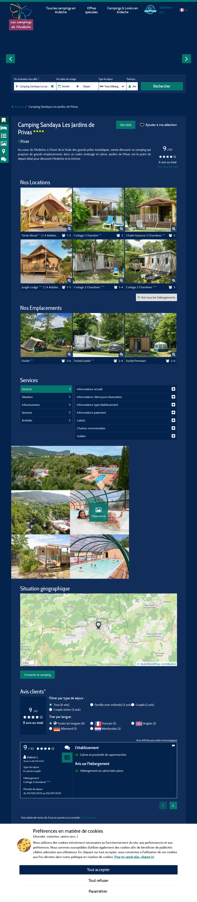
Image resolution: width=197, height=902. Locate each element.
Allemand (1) (69, 685)
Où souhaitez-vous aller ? (26, 79)
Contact (81, 819)
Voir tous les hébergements (156, 297)
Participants (132, 79)
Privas (23, 141)
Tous (61, 661)
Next (186, 58)
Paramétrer (98, 891)
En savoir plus (88, 774)
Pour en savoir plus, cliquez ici (134, 857)
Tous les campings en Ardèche (61, 10)
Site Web (125, 125)
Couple (145, 661)
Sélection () (166, 9)
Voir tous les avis (167, 166)
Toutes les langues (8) (71, 680)
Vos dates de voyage (66, 79)
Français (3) (109, 680)
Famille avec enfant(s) (113, 661)
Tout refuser (98, 880)
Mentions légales (86, 798)
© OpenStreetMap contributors (156, 621)
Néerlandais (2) (111, 685)
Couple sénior (67, 666)
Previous (10, 58)
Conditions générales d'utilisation (95, 808)
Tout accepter (98, 869)
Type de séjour (106, 79)
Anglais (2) (149, 680)
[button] (98, 582)
